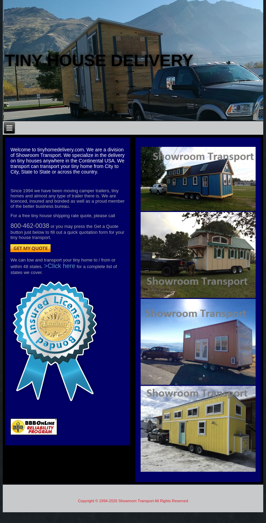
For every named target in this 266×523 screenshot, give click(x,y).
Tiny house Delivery (99, 60)
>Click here (60, 266)
